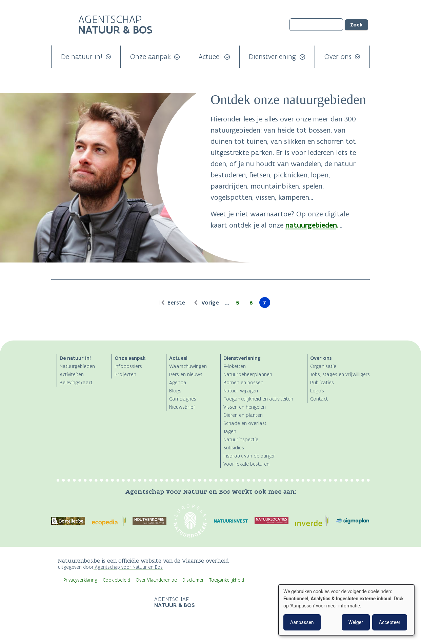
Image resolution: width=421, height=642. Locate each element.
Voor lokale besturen (246, 464)
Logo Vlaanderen (102, 602)
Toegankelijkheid (226, 580)
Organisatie (323, 366)
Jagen (229, 431)
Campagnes (182, 398)
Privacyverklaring (80, 580)
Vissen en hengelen (244, 407)
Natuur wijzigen (240, 390)
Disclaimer (193, 580)
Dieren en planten (243, 415)
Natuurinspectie (240, 439)
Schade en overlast (244, 423)
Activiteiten (72, 374)
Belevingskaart (76, 382)
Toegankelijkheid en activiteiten (258, 398)
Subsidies (233, 447)
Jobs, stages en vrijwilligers (340, 374)
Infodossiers (128, 366)
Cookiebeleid (116, 580)
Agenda (177, 382)
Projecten (125, 374)
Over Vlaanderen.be (156, 580)
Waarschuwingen (188, 366)
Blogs (175, 390)
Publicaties (322, 382)
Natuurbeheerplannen (247, 374)
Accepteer (389, 622)
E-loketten (234, 366)
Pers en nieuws (185, 374)
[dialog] (346, 610)
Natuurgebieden (77, 366)
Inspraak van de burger (249, 455)
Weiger (355, 622)
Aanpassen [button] (302, 622)
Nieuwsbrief (182, 407)
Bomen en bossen (243, 382)
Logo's (317, 390)
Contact (319, 398)
